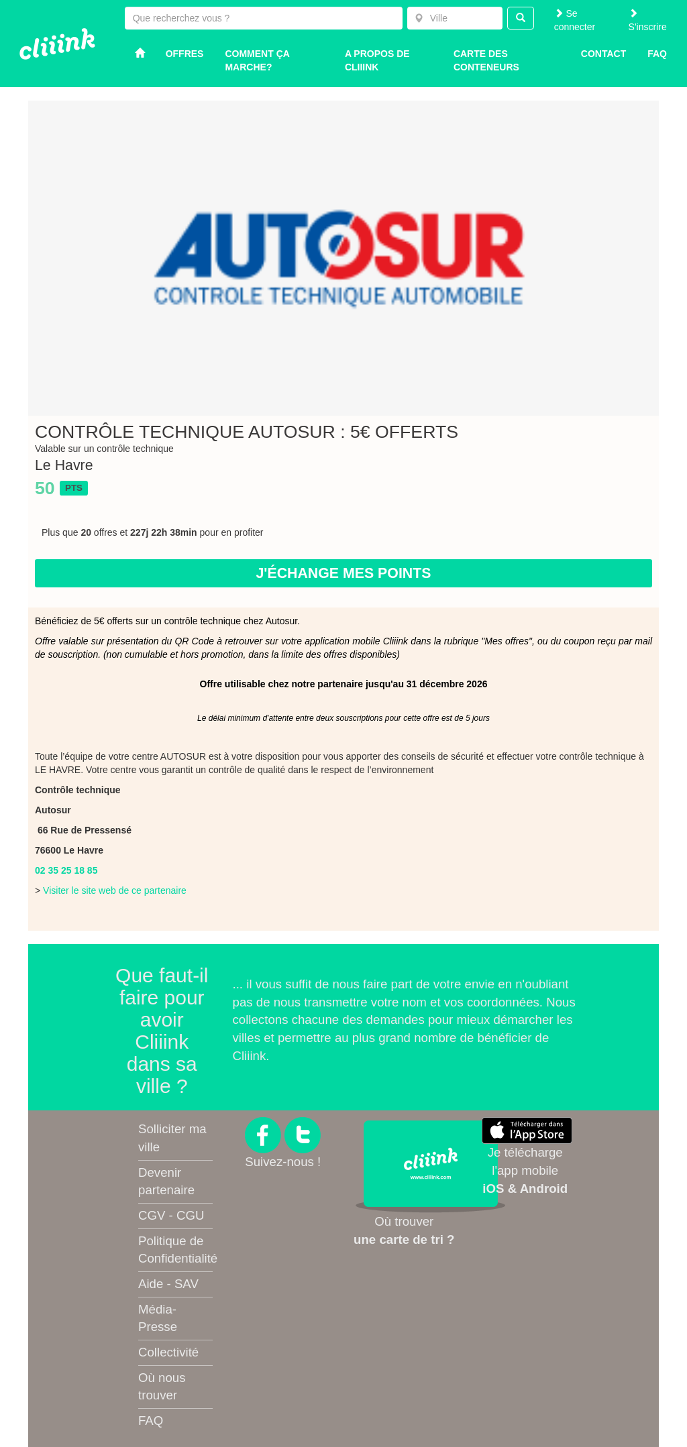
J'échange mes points (343, 573)
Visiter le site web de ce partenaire (115, 890)
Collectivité (168, 1352)
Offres (185, 53)
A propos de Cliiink (377, 60)
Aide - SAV (168, 1284)
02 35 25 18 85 (66, 870)
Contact (603, 53)
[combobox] (455, 18)
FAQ (150, 1420)
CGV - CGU (171, 1215)
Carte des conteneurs (486, 60)
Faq (657, 53)
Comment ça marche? (257, 60)
